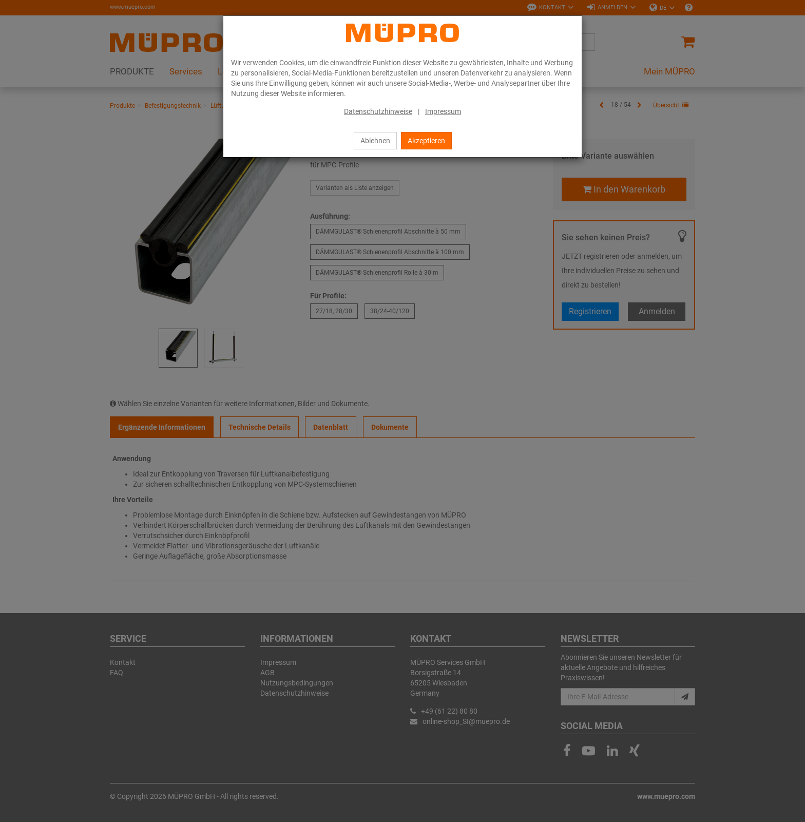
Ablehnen (375, 141)
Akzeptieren (426, 141)
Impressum (443, 111)
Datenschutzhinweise (378, 111)
